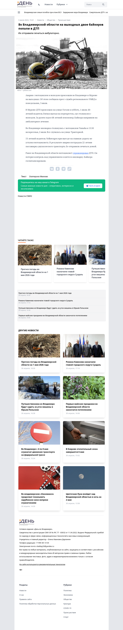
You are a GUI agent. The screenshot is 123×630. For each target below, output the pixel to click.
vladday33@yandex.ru (45, 546)
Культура (67, 604)
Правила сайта (25, 599)
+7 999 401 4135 (42, 543)
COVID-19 (67, 608)
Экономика (68, 595)
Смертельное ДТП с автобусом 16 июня (105, 12)
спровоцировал (80, 153)
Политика (68, 590)
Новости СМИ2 (25, 196)
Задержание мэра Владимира (75, 12)
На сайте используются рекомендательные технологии (42, 564)
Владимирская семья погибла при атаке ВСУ (43, 12)
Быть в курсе (93, 186)
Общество (68, 599)
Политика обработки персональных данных (37, 604)
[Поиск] (92, 4)
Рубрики (62, 4)
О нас (21, 595)
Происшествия (70, 612)
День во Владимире (25, 4)
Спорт (66, 617)
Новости (49, 4)
